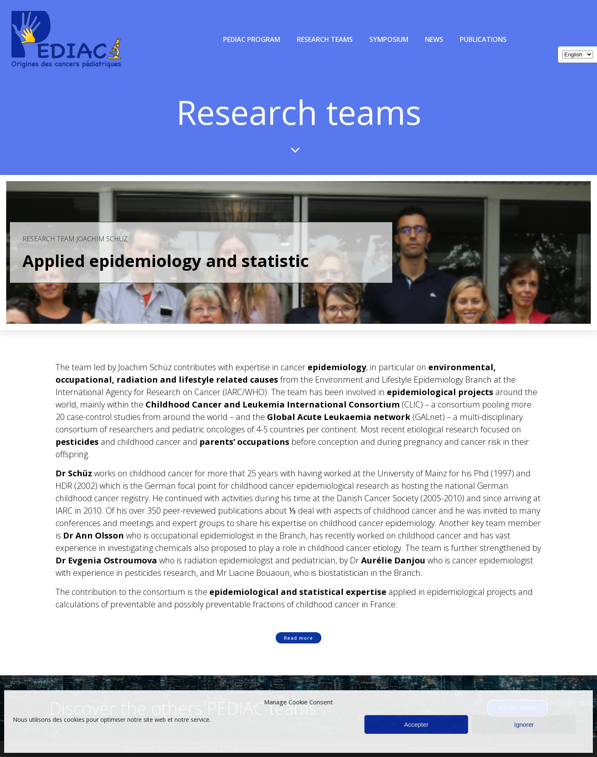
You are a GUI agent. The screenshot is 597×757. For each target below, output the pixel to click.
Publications (483, 39)
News (434, 39)
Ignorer (524, 724)
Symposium (388, 39)
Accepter (416, 724)
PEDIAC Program (251, 39)
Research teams (325, 39)
